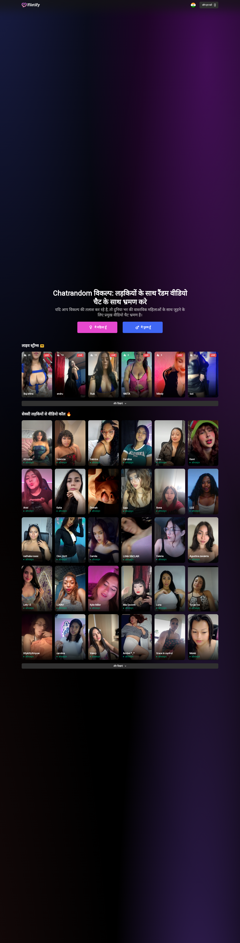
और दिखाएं (120, 403)
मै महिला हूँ (97, 327)
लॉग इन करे (209, 5)
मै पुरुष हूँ (142, 327)
